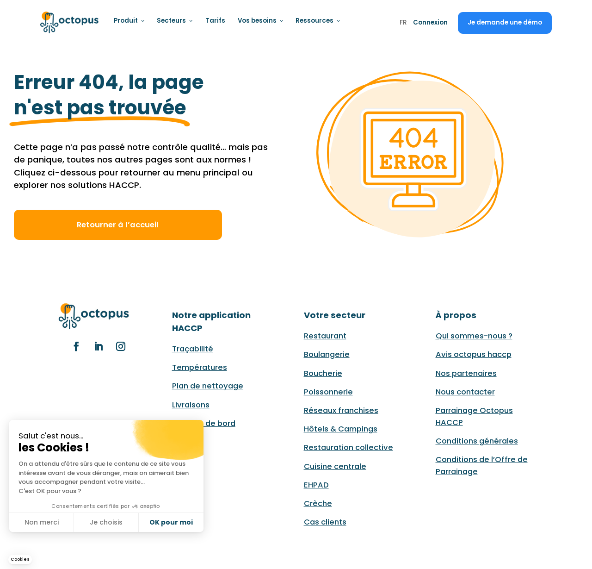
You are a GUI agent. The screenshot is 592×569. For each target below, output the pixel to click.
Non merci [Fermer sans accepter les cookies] (42, 522)
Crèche (318, 503)
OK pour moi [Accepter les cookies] (171, 522)
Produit (129, 20)
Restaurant (325, 336)
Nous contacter (465, 392)
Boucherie (323, 373)
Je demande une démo (505, 22)
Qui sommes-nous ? (474, 336)
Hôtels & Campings (340, 429)
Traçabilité (192, 349)
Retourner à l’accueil (118, 224)
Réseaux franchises (341, 410)
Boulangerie (327, 354)
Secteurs (175, 20)
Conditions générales (477, 441)
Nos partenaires (466, 373)
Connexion (430, 22)
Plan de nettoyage (207, 386)
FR (403, 23)
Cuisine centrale (335, 466)
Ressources (318, 20)
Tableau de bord (203, 423)
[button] (20, 559)
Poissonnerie (328, 392)
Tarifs (215, 20)
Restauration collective (348, 447)
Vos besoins (261, 20)
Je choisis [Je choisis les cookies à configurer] (106, 522)
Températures (199, 367)
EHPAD (316, 485)
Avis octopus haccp (474, 354)
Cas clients (325, 522)
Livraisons (191, 405)
